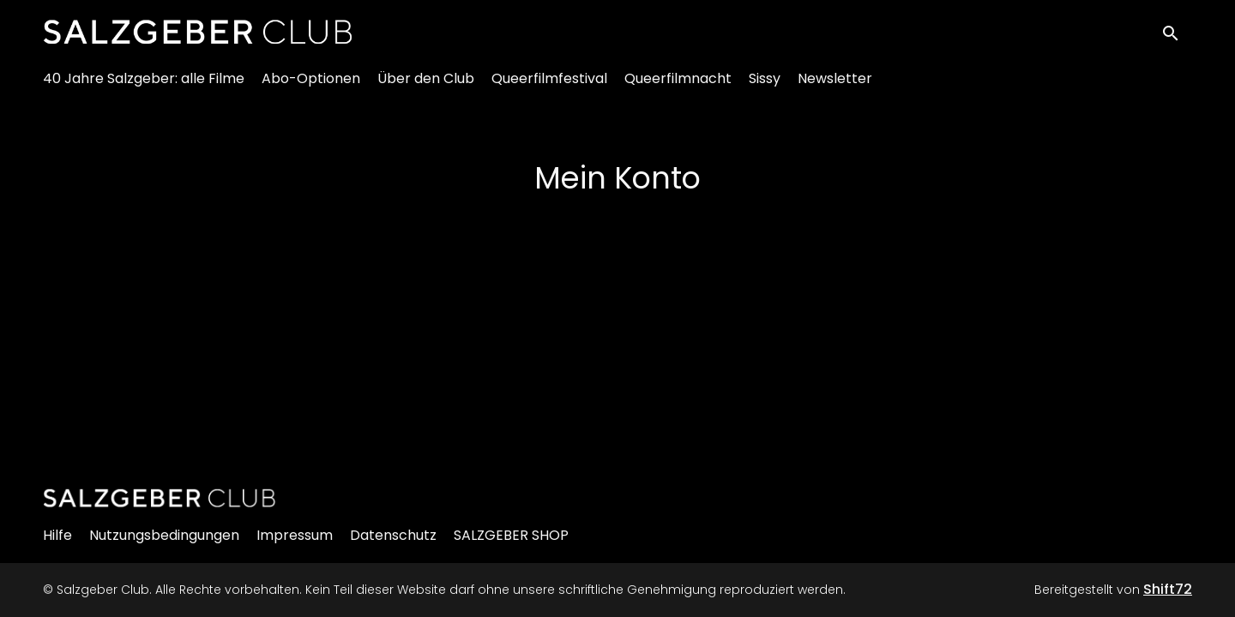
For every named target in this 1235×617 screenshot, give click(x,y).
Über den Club (425, 86)
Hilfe (57, 535)
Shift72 (1167, 589)
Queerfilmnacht (678, 86)
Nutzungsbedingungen (164, 535)
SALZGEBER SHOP (511, 535)
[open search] (1176, 35)
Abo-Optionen (311, 86)
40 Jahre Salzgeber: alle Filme (143, 86)
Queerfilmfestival (549, 86)
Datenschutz (393, 535)
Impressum (294, 535)
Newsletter (835, 86)
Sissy (764, 86)
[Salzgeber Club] (159, 498)
